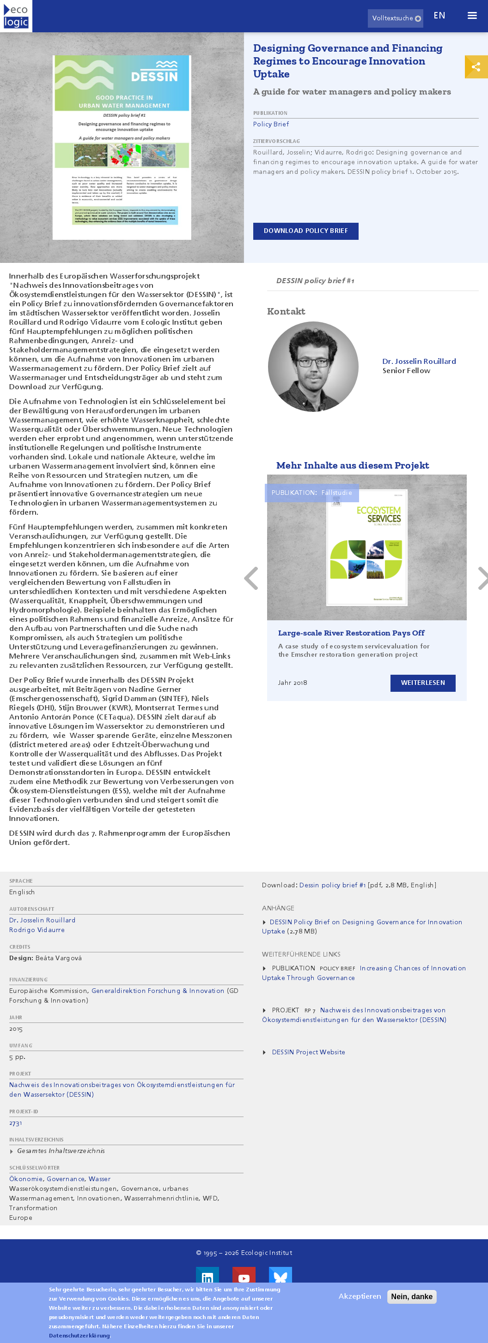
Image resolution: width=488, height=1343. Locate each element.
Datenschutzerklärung (79, 1336)
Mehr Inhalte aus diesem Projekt (352, 465)
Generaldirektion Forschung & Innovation (158, 991)
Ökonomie (26, 1179)
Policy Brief (271, 124)
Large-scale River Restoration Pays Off (351, 633)
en (439, 16)
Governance (66, 1179)
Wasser (99, 1179)
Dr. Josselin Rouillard (42, 920)
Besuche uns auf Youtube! (244, 1278)
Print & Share (476, 66)
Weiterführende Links (301, 954)
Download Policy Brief (306, 231)
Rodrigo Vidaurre (37, 930)
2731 (15, 1123)
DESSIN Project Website (309, 1052)
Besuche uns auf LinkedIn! (207, 1278)
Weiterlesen (423, 683)
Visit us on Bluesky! (280, 1278)
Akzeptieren (360, 1297)
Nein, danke (412, 1297)
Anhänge (278, 908)
